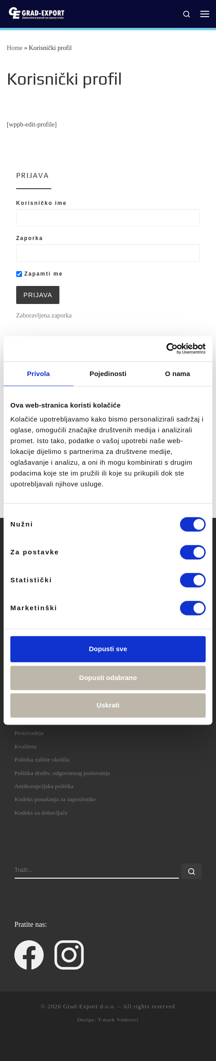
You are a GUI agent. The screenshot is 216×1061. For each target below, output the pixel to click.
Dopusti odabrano (108, 677)
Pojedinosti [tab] (108, 373)
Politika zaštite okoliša (41, 759)
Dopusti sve (108, 649)
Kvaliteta (25, 746)
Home (14, 47)
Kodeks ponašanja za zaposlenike (55, 799)
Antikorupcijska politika (44, 786)
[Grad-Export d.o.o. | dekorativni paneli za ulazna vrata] (36, 12)
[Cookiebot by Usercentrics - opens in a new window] (166, 348)
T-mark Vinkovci (118, 1019)
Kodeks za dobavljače (41, 812)
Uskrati (108, 705)
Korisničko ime (41, 203)
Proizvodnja (29, 733)
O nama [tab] (177, 373)
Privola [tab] (38, 373)
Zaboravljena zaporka (44, 315)
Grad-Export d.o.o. (89, 1006)
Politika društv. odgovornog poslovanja (62, 773)
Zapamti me (39, 274)
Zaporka (29, 238)
